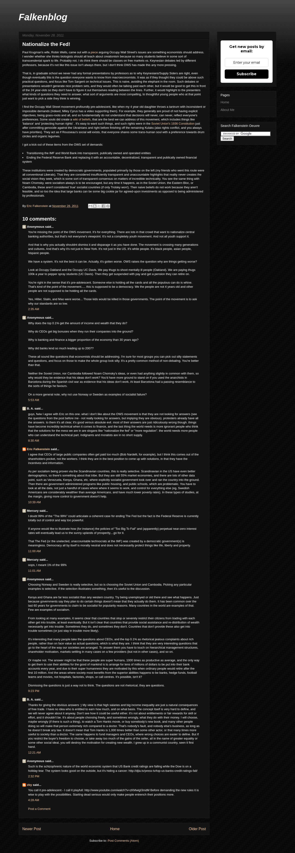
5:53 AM (33, 400)
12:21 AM (34, 752)
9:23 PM (33, 691)
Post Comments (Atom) (123, 840)
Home (115, 829)
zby (29, 785)
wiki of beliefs (82, 119)
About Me (227, 110)
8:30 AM (33, 440)
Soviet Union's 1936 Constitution (172, 123)
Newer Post (31, 829)
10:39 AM (34, 502)
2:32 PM (33, 776)
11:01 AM (34, 570)
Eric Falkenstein (38, 449)
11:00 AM (34, 551)
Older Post (197, 829)
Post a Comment (39, 809)
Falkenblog (43, 17)
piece (95, 52)
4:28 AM (33, 800)
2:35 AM (33, 309)
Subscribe (247, 74)
